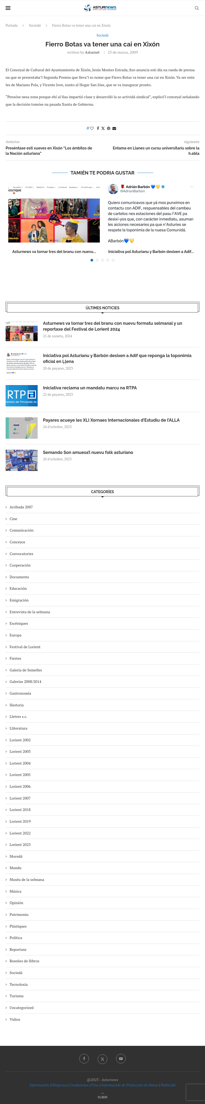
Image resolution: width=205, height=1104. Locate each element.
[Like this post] (92, 128)
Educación (18, 588)
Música (15, 891)
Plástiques (18, 926)
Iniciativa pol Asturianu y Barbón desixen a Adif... (151, 252)
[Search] (196, 8)
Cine (13, 518)
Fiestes (15, 658)
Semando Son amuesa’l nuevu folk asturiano (88, 452)
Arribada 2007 (21, 506)
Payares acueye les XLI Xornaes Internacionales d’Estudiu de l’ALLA (111, 420)
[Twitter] (102, 1058)
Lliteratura (18, 728)
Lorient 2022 (20, 833)
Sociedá (35, 25)
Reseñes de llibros (24, 960)
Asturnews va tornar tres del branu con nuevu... (54, 252)
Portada (12, 25)
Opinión (16, 902)
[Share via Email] (114, 128)
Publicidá (167, 1084)
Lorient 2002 (20, 739)
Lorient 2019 (20, 821)
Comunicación (21, 530)
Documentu (19, 576)
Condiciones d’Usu (83, 1084)
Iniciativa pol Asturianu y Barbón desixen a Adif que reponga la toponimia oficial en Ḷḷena (117, 358)
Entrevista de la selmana (30, 611)
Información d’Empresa (48, 1084)
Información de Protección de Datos (129, 1084)
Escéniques (19, 623)
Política (16, 937)
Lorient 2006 (20, 786)
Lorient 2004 (20, 763)
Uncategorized (22, 1007)
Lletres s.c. (18, 716)
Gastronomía (20, 693)
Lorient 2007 (20, 798)
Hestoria (17, 704)
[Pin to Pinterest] (108, 128)
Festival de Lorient (25, 646)
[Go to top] (102, 1096)
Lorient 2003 (20, 751)
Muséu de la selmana (27, 879)
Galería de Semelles (26, 669)
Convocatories (21, 553)
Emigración (19, 600)
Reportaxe (18, 949)
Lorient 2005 (20, 774)
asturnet (92, 52)
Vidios (15, 1019)
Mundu (15, 867)
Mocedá (16, 856)
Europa (15, 635)
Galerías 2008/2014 (25, 681)
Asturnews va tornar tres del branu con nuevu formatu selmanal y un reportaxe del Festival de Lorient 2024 (112, 326)
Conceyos (17, 541)
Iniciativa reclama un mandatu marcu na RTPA (90, 387)
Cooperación (20, 565)
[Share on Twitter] (103, 128)
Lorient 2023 (20, 844)
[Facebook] (84, 1058)
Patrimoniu (19, 914)
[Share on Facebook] (98, 128)
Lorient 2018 (20, 809)
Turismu (16, 995)
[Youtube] (121, 1058)
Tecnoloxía (19, 984)
